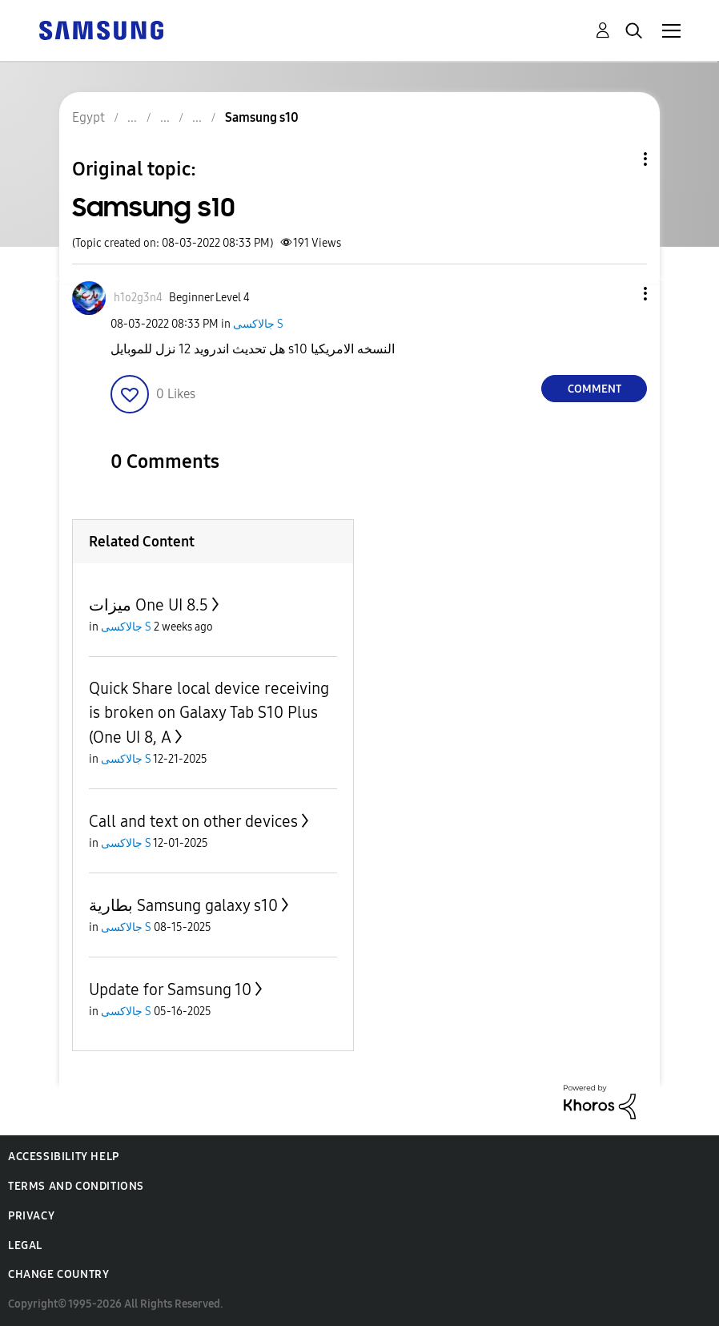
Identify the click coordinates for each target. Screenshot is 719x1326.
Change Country (58, 1274)
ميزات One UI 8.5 (148, 605)
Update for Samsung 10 (170, 989)
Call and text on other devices (193, 821)
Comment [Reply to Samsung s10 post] (594, 389)
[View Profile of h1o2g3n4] (138, 297)
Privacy (31, 1216)
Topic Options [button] (618, 159)
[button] (619, 293)
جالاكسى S (258, 324)
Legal (25, 1245)
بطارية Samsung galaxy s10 (183, 905)
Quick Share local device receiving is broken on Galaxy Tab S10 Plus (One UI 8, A (209, 713)
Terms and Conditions (76, 1186)
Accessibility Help (63, 1156)
